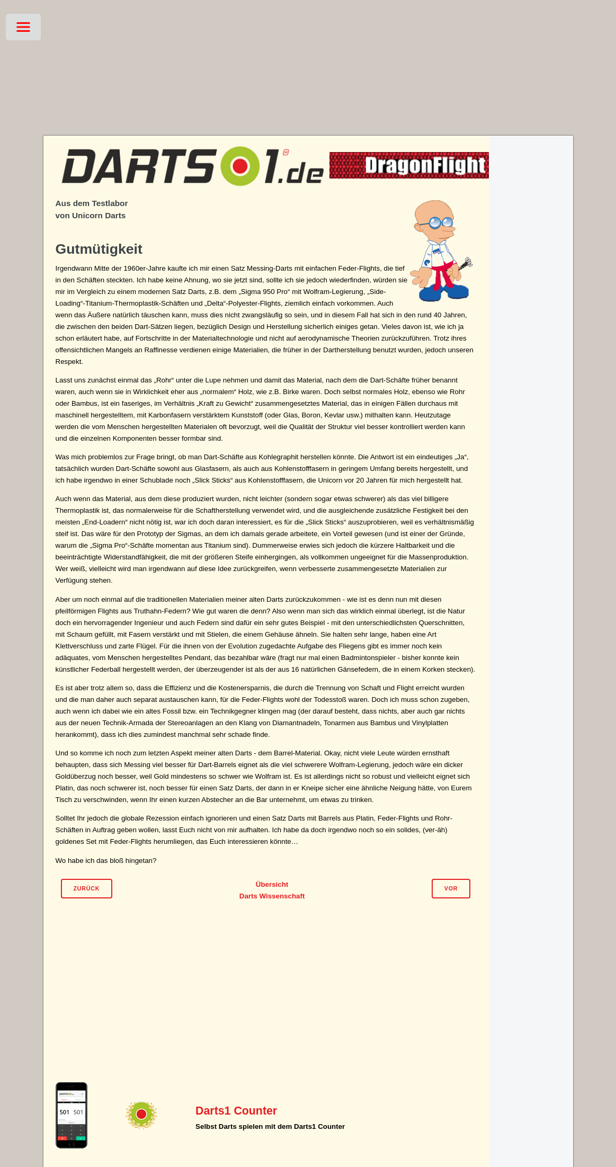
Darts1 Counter (236, 1110)
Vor (451, 888)
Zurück (86, 888)
